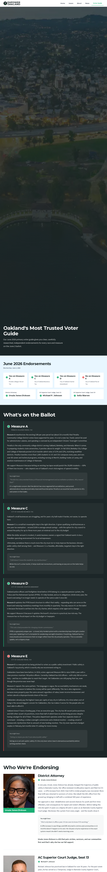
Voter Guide (97, 3)
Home (63, 3)
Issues (71, 3)
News (87, 3)
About (79, 3)
